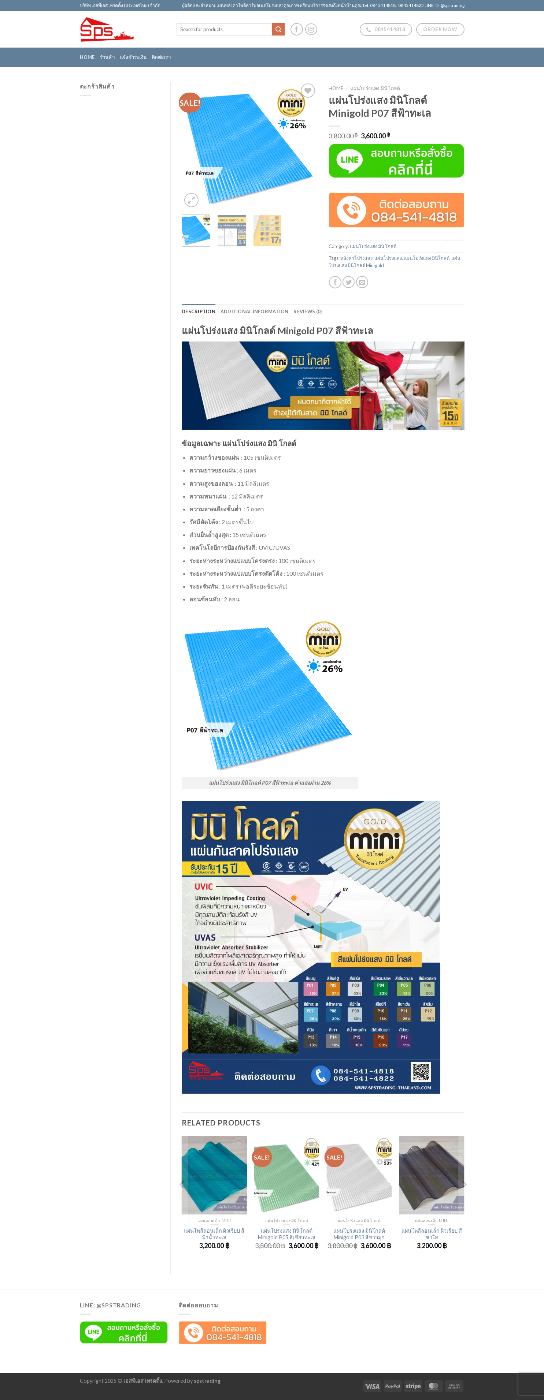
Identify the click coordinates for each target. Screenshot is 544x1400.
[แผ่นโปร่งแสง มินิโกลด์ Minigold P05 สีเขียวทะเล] (286, 1175)
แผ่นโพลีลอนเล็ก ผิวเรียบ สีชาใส (431, 1234)
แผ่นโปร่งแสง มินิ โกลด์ (375, 88)
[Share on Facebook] (335, 282)
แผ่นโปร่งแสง (388, 258)
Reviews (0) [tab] (307, 311)
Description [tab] (198, 311)
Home (87, 57)
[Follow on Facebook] (296, 29)
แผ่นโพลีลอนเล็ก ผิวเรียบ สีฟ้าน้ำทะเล (214, 1234)
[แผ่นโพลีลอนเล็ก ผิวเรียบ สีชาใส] (431, 1175)
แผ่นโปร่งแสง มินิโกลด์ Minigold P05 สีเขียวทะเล (286, 1234)
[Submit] (278, 29)
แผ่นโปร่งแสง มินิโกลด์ (426, 258)
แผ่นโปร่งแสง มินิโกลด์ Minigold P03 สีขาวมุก (359, 1234)
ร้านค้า (107, 57)
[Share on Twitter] (349, 282)
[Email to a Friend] (362, 282)
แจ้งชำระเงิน (133, 57)
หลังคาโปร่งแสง (356, 258)
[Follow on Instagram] (311, 29)
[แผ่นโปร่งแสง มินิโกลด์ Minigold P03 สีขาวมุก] (359, 1175)
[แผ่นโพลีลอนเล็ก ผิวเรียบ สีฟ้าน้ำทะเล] (214, 1175)
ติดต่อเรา (161, 57)
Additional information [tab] (255, 311)
